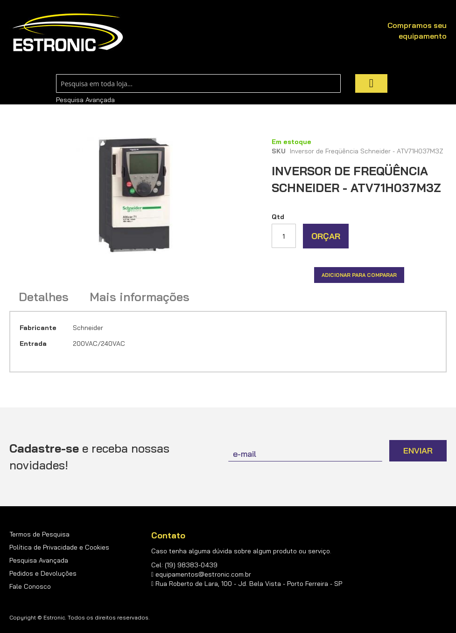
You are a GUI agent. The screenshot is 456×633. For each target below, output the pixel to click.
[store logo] (67, 32)
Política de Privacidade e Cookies (59, 547)
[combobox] (198, 83)
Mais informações (139, 297)
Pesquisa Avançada (85, 100)
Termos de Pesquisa (39, 534)
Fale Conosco (30, 586)
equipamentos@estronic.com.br (203, 574)
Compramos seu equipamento (417, 31)
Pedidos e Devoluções (43, 573)
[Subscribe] (418, 450)
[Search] (371, 83)
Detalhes (44, 297)
